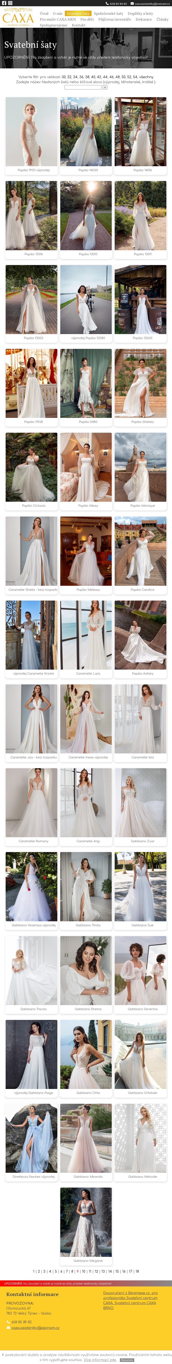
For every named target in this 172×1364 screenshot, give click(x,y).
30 (63, 77)
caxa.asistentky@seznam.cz (150, 4)
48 (118, 77)
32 (69, 77)
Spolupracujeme (53, 25)
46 (111, 77)
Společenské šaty (108, 13)
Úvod (44, 13)
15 (117, 1271)
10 (83, 1271)
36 (81, 77)
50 (123, 77)
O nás (57, 13)
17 (130, 1271)
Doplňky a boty (140, 13)
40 (93, 77)
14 (110, 1271)
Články (162, 19)
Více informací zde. (100, 1360)
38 (87, 77)
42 (99, 77)
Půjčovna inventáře (114, 19)
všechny (146, 77)
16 (124, 1271)
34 (75, 77)
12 (96, 1271)
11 (90, 1271)
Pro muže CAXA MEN (58, 19)
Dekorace (144, 19)
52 (129, 77)
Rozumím (127, 1360)
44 (105, 77)
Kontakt (78, 25)
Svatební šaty (78, 13)
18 (137, 1271)
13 (103, 1271)
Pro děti (87, 19)
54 (135, 77)
